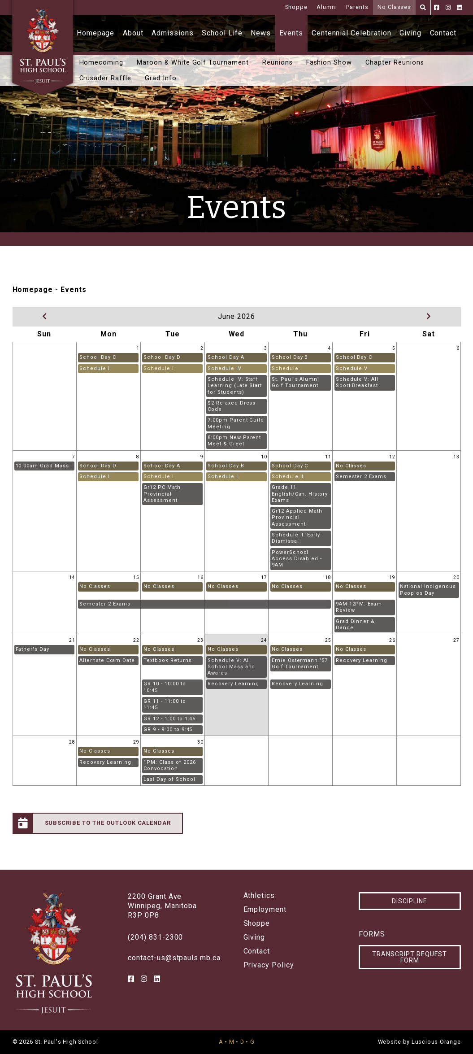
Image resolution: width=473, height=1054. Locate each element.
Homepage (96, 33)
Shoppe (296, 7)
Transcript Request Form (409, 957)
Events (291, 33)
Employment (265, 909)
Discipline (409, 901)
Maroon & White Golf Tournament (193, 62)
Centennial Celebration (351, 33)
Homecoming (101, 62)
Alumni (327, 7)
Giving (410, 33)
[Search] (423, 7)
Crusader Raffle (105, 78)
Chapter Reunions (394, 62)
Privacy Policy (268, 965)
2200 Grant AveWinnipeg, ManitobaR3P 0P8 (162, 905)
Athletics (259, 895)
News (261, 33)
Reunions (277, 62)
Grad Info (161, 78)
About (133, 33)
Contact (443, 33)
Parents (357, 7)
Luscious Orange (436, 1041)
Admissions (173, 33)
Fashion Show (329, 62)
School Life (222, 33)
